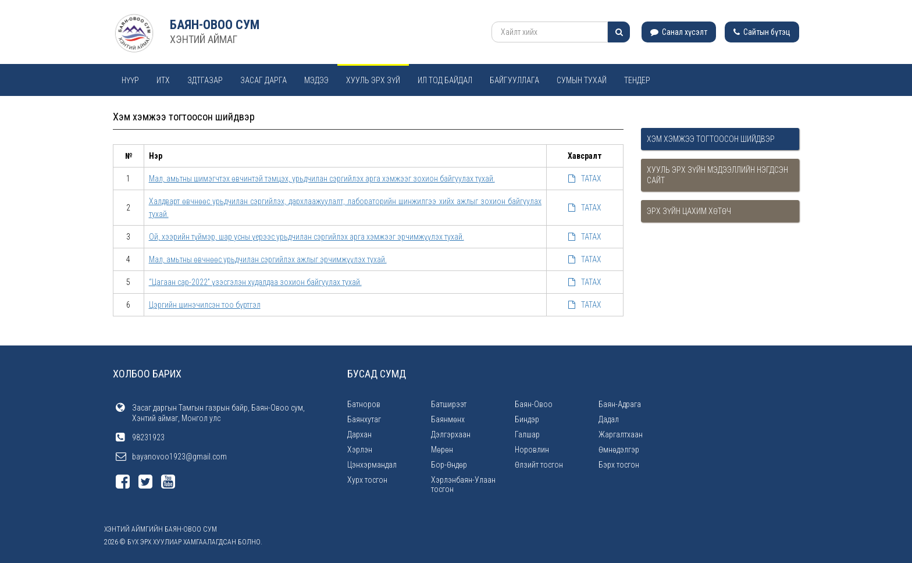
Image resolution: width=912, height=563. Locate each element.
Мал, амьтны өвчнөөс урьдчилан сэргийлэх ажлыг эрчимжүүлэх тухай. (268, 259)
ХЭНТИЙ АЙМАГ (203, 39)
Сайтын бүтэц (761, 32)
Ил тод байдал (445, 80)
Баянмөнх (448, 419)
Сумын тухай (582, 80)
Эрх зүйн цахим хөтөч (689, 211)
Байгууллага (514, 80)
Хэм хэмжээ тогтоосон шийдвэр (711, 139)
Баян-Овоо (534, 404)
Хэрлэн (359, 449)
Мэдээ (316, 80)
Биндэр (527, 419)
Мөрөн (442, 449)
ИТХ (163, 80)
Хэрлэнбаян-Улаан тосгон (463, 484)
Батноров (363, 404)
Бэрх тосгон (618, 464)
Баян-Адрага (619, 404)
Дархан (359, 434)
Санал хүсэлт (678, 32)
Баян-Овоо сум (214, 24)
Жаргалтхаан (620, 434)
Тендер (637, 80)
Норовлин (532, 449)
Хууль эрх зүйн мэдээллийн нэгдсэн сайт (717, 175)
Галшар (527, 434)
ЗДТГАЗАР (205, 80)
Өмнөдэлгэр (618, 449)
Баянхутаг (364, 419)
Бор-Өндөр (449, 464)
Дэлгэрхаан (451, 434)
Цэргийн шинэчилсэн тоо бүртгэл (205, 304)
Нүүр (130, 80)
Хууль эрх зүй (373, 80)
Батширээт (448, 404)
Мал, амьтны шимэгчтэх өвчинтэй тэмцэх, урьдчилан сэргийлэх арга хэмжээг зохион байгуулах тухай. (322, 178)
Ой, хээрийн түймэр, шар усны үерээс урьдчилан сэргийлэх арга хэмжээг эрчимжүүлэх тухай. (306, 236)
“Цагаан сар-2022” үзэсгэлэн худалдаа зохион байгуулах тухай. (255, 282)
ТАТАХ (584, 178)
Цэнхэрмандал (372, 464)
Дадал (608, 419)
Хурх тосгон (367, 479)
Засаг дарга (263, 80)
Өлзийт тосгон (539, 464)
